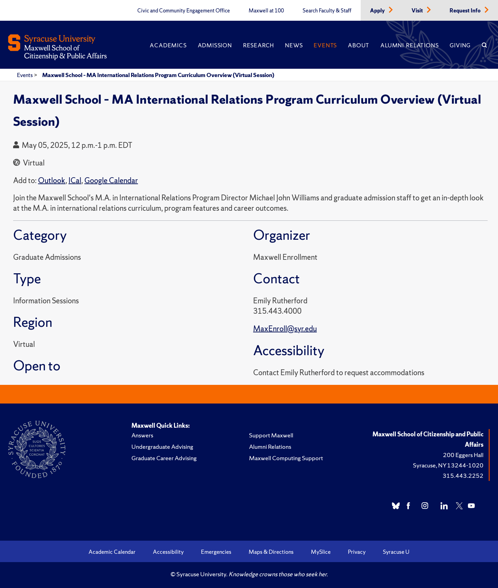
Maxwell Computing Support (286, 458)
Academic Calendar (112, 552)
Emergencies (216, 552)
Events (325, 45)
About (358, 45)
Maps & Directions (271, 552)
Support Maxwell (271, 435)
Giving (460, 45)
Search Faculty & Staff (327, 10)
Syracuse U (396, 552)
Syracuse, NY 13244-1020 (448, 465)
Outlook (51, 181)
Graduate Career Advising (164, 458)
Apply (378, 10)
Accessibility (168, 552)
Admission (215, 45)
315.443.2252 (463, 476)
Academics (168, 45)
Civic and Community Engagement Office (183, 10)
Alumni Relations (409, 45)
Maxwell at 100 (266, 10)
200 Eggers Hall (463, 455)
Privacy (357, 552)
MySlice (321, 552)
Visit (418, 10)
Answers (142, 435)
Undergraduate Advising (162, 447)
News (294, 45)
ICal (74, 181)
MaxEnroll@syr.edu (285, 329)
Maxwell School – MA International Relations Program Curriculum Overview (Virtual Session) (158, 75)
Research (258, 45)
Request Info (466, 10)
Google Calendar (111, 181)
